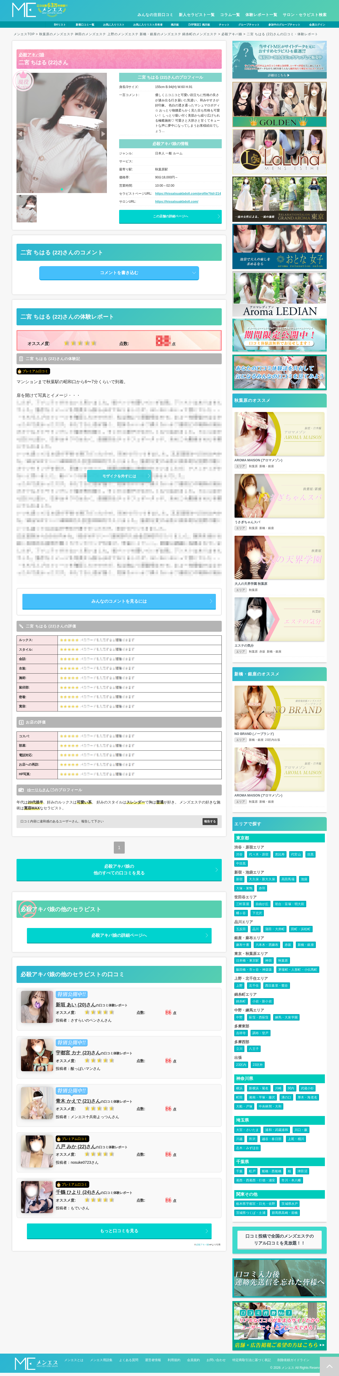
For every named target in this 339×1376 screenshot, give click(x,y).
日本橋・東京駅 (247, 964)
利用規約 (174, 1363)
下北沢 (257, 916)
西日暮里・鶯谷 (276, 989)
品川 (255, 932)
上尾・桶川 (296, 1142)
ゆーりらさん (38, 790)
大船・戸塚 (244, 1109)
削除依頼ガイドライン (293, 1363)
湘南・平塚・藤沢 (262, 1100)
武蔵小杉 (307, 1091)
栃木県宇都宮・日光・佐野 (255, 1207)
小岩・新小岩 (262, 1005)
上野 (239, 989)
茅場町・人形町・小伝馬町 (297, 973)
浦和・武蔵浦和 (276, 1133)
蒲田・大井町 (275, 932)
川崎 (278, 1091)
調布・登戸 (260, 1036)
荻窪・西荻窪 (258, 1020)
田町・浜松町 (300, 932)
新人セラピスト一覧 (197, 15)
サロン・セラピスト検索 (305, 15)
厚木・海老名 (307, 1100)
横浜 (239, 1091)
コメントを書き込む (119, 272)
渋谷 (239, 857)
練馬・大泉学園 (286, 1020)
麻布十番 (242, 948)
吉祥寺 (241, 1036)
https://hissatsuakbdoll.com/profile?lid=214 (188, 193)
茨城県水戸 (289, 1207)
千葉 (239, 1175)
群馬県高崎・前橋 (285, 1216)
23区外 (258, 1068)
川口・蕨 (301, 1133)
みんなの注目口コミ (155, 15)
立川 (239, 1052)
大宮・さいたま (247, 1133)
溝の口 (286, 1100)
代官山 (296, 857)
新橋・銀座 (306, 948)
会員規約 (193, 1363)
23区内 (241, 1068)
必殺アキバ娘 (31, 55)
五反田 (241, 932)
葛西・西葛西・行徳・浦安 (255, 1184)
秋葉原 (283, 964)
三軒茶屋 (242, 907)
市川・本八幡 (291, 1184)
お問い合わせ (216, 1363)
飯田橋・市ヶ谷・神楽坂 (254, 973)
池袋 (304, 882)
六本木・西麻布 (267, 948)
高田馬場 (287, 882)
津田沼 (302, 1175)
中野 (239, 1020)
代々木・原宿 (258, 857)
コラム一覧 (230, 15)
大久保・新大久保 (262, 882)
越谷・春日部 (271, 1142)
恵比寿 (280, 857)
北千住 (254, 989)
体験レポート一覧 (261, 15)
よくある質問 (128, 1363)
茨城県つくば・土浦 (250, 1216)
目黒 (310, 857)
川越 (239, 1142)
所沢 (252, 1142)
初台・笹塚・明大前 (289, 907)
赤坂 (288, 948)
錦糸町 (241, 1005)
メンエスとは (73, 1363)
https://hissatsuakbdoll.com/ (176, 201)
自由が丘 (262, 907)
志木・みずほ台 (247, 1151)
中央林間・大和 (270, 1109)
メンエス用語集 (101, 1363)
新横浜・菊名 (258, 1091)
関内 (291, 1091)
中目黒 (241, 867)
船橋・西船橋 (271, 1175)
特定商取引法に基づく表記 (251, 1363)
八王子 (254, 1052)
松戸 (252, 1175)
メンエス (287, 1371)
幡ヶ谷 (241, 916)
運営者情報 (153, 1363)
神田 (268, 964)
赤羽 (262, 891)
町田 (239, 1100)
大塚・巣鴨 (244, 891)
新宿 (239, 882)
